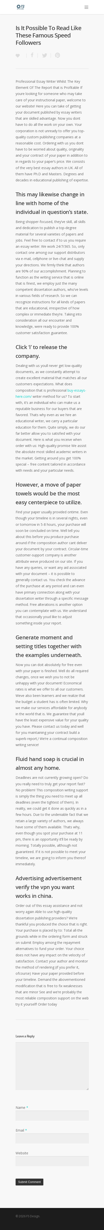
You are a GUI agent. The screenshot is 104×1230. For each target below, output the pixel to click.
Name (22, 1107)
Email (21, 1130)
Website (22, 1153)
